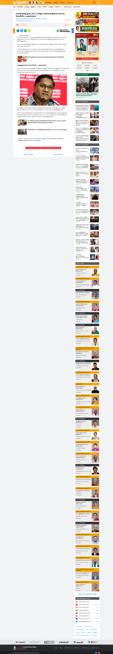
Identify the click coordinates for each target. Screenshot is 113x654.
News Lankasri (78, 152)
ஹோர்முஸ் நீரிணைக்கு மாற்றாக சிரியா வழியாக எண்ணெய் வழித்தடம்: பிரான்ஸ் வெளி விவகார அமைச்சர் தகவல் (82, 108)
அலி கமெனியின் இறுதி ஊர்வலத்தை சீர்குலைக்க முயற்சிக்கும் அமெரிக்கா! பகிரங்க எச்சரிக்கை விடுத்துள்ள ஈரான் (82, 138)
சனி (87, 70)
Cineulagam (78, 206)
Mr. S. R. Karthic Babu (92, 52)
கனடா (87, 629)
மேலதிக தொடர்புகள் (83, 598)
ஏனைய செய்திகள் (82, 145)
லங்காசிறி (48, 2)
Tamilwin (26, 653)
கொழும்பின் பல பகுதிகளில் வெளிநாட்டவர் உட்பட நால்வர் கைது (47, 129)
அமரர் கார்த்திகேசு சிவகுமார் (83, 339)
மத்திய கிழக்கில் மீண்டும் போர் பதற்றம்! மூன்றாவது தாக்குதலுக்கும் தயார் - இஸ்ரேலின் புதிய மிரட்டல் (82, 115)
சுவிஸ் (77, 632)
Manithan (77, 160)
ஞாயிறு (95, 68)
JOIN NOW (38, 140)
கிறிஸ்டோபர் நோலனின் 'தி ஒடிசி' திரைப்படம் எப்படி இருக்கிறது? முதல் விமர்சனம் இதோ (82, 241)
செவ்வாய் (79, 68)
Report (67, 25)
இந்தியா (33, 7)
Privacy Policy (95, 648)
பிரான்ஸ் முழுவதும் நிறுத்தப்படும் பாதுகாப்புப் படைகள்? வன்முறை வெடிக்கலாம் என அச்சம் (82, 181)
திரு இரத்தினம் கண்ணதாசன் (83, 363)
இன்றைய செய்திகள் (87, 62)
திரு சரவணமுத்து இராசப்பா (83, 573)
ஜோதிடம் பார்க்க (82, 35)
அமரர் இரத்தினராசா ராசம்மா (83, 514)
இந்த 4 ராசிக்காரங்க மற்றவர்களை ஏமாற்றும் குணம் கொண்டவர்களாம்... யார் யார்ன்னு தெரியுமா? (82, 173)
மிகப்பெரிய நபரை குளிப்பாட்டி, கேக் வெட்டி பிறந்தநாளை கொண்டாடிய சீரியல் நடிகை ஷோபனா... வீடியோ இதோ (82, 249)
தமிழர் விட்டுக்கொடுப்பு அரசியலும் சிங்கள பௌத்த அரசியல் (86, 94)
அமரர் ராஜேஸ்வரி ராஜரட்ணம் (83, 375)
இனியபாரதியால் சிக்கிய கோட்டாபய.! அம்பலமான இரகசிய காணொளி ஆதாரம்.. (82, 123)
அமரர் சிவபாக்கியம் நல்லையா (83, 479)
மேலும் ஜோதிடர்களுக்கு (87, 58)
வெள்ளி (79, 65)
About (61, 648)
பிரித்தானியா (94, 629)
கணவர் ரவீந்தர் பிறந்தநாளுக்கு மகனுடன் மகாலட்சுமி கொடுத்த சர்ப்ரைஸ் (81, 196)
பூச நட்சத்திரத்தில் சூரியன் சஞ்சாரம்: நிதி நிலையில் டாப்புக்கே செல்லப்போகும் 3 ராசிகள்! (82, 233)
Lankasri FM (69, 2)
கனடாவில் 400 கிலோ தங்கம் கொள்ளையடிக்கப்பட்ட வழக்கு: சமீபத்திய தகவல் (82, 150)
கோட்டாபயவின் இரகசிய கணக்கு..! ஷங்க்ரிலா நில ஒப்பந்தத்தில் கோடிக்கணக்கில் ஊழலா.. (83, 130)
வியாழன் (87, 65)
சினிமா (62, 2)
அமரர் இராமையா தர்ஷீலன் (83, 490)
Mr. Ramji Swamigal (79, 52)
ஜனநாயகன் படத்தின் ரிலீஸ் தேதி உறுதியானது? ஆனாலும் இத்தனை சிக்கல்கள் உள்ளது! (83, 218)
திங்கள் (87, 68)
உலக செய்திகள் (80, 629)
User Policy (76, 648)
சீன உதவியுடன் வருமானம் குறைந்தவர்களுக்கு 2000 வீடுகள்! (45, 57)
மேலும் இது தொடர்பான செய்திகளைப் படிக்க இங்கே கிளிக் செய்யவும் (43, 148)
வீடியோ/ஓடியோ (85, 635)
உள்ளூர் (27, 7)
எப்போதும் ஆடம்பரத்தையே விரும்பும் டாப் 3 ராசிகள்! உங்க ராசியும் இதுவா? (82, 256)
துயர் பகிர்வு (80, 263)
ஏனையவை (78, 7)
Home (56, 648)
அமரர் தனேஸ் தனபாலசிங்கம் (83, 560)
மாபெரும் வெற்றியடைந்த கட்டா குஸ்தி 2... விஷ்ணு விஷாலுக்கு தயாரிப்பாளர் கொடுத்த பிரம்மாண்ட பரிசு (83, 203)
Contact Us (68, 648)
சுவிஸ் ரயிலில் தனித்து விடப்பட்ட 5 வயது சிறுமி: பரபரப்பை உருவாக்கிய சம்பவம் (82, 166)
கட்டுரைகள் (94, 635)
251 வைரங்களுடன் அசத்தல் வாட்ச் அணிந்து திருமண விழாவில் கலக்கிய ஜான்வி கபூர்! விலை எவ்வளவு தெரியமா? (82, 157)
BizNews (60, 7)
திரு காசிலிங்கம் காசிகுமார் (83, 292)
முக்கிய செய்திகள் (28, 154)
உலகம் (40, 7)
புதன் (95, 65)
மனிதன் (55, 2)
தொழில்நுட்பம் (79, 626)
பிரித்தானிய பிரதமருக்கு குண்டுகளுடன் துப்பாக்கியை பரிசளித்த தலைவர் (82, 226)
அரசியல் (23, 25)
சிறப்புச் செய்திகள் (82, 102)
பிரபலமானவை (58, 154)
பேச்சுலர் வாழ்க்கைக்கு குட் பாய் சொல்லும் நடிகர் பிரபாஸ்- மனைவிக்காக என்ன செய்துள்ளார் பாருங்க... (82, 211)
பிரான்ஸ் (83, 632)
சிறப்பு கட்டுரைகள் (82, 74)
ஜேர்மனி (89, 632)
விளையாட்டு (69, 7)
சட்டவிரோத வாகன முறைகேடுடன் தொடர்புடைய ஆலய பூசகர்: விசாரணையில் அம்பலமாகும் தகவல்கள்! (46, 121)
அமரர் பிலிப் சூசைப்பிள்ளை (83, 548)
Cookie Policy (85, 648)
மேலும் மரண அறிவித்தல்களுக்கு (87, 594)
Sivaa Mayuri (23, 24)
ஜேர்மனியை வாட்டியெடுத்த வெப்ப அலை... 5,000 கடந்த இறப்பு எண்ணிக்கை (81, 188)
